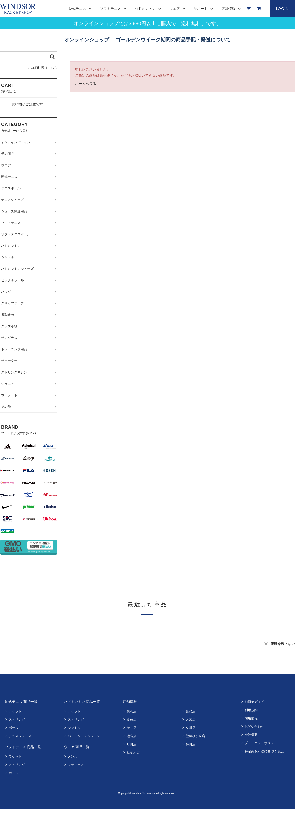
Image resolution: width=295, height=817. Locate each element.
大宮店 (191, 719)
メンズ (73, 756)
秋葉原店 (133, 752)
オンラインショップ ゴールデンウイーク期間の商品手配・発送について (147, 39)
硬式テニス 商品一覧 (21, 702)
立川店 (191, 728)
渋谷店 (131, 728)
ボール (13, 728)
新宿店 (131, 719)
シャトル (74, 728)
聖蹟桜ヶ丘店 (195, 736)
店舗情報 (130, 702)
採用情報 (251, 718)
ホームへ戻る (85, 84)
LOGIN (282, 8)
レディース (76, 765)
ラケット (15, 711)
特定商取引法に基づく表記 (264, 751)
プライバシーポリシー (261, 743)
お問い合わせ (254, 726)
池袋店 (131, 736)
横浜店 (131, 711)
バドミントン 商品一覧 (82, 702)
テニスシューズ (20, 736)
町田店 (131, 744)
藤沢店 (191, 711)
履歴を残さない (282, 644)
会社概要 (251, 735)
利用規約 (251, 710)
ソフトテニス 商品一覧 (23, 747)
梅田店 (191, 744)
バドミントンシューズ (84, 736)
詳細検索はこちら (45, 68)
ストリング (17, 719)
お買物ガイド (254, 702)
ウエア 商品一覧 (77, 747)
